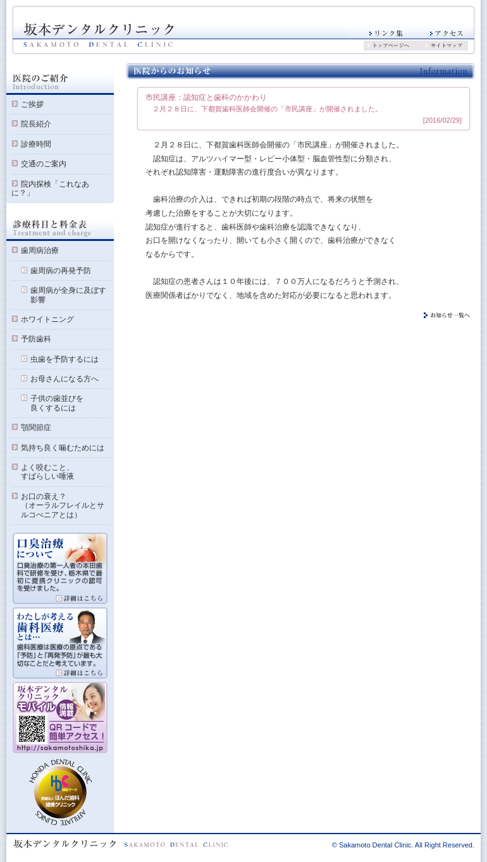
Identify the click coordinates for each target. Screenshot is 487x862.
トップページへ (396, 45)
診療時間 (36, 144)
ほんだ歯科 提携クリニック (60, 792)
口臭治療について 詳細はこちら (60, 568)
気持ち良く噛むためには (62, 447)
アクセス (437, 33)
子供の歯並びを (52, 398)
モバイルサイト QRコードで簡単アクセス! (60, 717)
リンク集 (377, 33)
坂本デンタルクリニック (98, 35)
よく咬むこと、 (42, 467)
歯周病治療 (40, 250)
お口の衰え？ (38, 496)
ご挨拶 (32, 104)
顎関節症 (36, 427)
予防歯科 (36, 339)
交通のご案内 (43, 163)
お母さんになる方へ (64, 378)
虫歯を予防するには (64, 359)
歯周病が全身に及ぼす (63, 290)
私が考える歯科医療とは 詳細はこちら (60, 643)
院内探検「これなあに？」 (50, 188)
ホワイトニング (47, 319)
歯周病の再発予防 (60, 270)
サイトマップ (447, 45)
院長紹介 (36, 124)
